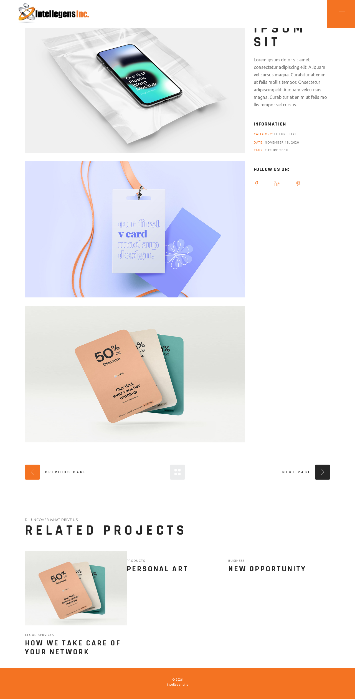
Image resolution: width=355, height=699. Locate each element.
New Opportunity (267, 569)
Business (236, 560)
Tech (293, 134)
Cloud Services (39, 635)
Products (136, 560)
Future (281, 134)
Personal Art (158, 569)
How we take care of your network (73, 647)
